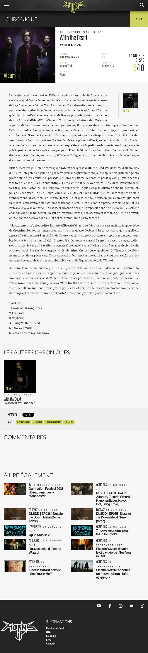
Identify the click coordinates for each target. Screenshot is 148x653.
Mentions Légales (56, 628)
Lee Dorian (69, 422)
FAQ (48, 639)
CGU (49, 632)
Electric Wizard (23, 422)
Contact (50, 643)
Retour (138, 19)
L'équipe (51, 635)
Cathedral (37, 422)
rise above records (53, 422)
